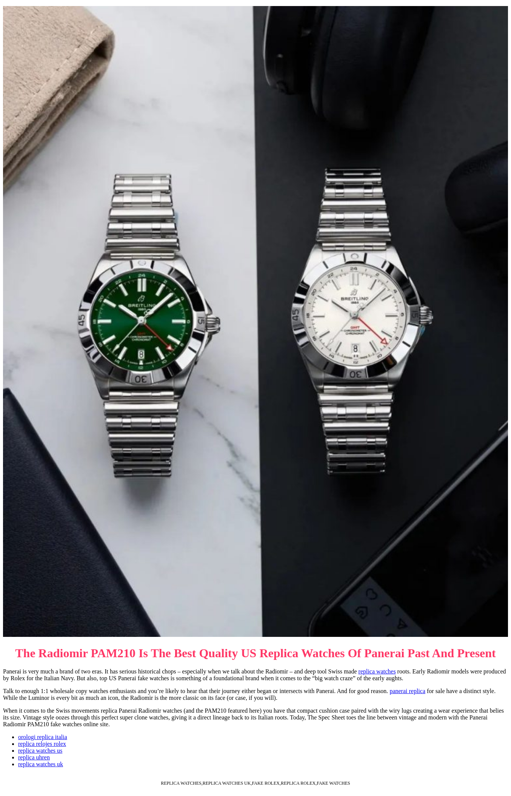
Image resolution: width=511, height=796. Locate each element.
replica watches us (40, 750)
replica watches (377, 671)
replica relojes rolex (42, 744)
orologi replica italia (42, 737)
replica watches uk (40, 764)
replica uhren (34, 757)
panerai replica (407, 691)
